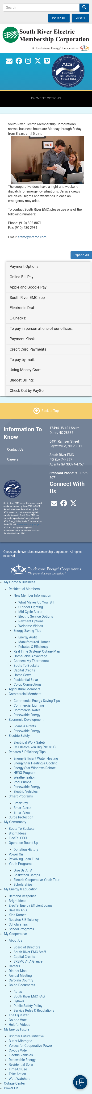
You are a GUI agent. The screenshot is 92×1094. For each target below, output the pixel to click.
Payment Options (31, 621)
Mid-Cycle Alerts (30, 612)
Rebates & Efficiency (33, 647)
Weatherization (24, 777)
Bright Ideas (17, 833)
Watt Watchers (19, 1079)
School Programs (21, 929)
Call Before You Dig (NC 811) (34, 747)
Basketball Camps (26, 875)
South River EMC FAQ (29, 996)
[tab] (48, 267)
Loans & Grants (24, 726)
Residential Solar (25, 680)
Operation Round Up (23, 843)
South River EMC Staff (29, 952)
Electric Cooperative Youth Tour (36, 880)
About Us (15, 940)
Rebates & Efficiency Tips (27, 752)
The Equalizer (19, 1015)
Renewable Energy (26, 715)
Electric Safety (19, 736)
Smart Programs (21, 796)
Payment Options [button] (24, 266)
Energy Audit (27, 637)
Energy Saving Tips (27, 631)
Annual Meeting (20, 975)
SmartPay (20, 803)
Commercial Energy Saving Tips (36, 701)
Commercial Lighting (28, 705)
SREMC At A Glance (27, 961)
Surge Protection (21, 817)
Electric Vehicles (25, 791)
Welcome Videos (30, 626)
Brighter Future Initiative (26, 1036)
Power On (16, 854)
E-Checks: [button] (18, 318)
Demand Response (22, 896)
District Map (18, 971)
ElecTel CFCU (18, 838)
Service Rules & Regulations (33, 1010)
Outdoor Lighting (30, 607)
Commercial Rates (26, 710)
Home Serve (22, 675)
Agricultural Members (24, 689)
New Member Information (32, 595)
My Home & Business (19, 582)
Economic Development (26, 719)
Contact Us (15, 449)
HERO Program (24, 773)
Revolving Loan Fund (24, 859)
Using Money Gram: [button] (26, 370)
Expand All (81, 255)
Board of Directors (26, 947)
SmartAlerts (22, 808)
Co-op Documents (22, 985)
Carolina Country (21, 980)
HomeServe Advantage (30, 656)
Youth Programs (20, 864)
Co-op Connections (27, 684)
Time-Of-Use (18, 1069)
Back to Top (50, 411)
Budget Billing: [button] (22, 380)
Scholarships (23, 884)
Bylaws (18, 1001)
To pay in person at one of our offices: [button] (41, 328)
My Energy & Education (21, 889)
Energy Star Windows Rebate (34, 768)
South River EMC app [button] (27, 297)
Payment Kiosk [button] (22, 339)
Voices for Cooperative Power (30, 1046)
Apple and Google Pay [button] (28, 287)
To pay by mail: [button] (22, 359)
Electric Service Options (35, 616)
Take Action (17, 1074)
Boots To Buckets (26, 665)
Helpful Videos (19, 1025)
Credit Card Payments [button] (28, 349)
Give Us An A (22, 870)
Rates (17, 991)
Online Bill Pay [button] (21, 277)
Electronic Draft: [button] (23, 308)
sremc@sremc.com (32, 237)
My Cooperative (15, 934)
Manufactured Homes (34, 642)
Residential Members (24, 589)
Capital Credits (24, 670)
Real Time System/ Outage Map (36, 651)
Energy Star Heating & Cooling (35, 763)
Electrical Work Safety (29, 742)
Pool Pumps (22, 782)
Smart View (21, 812)
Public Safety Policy (27, 1006)
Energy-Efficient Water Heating (35, 758)
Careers (12, 459)
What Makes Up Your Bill (36, 602)
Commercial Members (25, 694)
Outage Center (14, 1083)
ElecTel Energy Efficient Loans (31, 905)
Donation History (25, 849)
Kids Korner (17, 915)
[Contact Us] (9, 62)
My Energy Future (16, 1029)
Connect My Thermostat (31, 661)
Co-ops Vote (18, 1020)
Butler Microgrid (20, 1041)
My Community (15, 822)
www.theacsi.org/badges (29, 524)
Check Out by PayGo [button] (27, 390)
